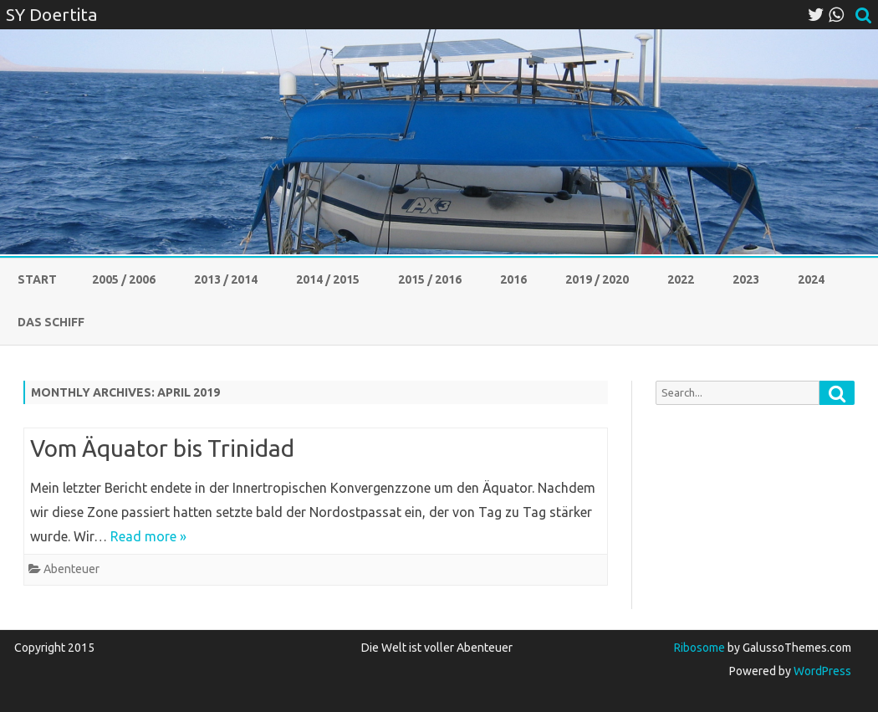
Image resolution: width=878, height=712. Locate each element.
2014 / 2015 (328, 279)
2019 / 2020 (597, 279)
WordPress (821, 671)
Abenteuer (71, 569)
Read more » (148, 536)
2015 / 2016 (430, 279)
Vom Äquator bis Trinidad (162, 448)
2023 (746, 279)
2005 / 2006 (124, 279)
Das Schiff (51, 322)
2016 (513, 279)
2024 (811, 279)
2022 (680, 279)
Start (37, 279)
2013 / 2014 (226, 279)
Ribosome (699, 647)
